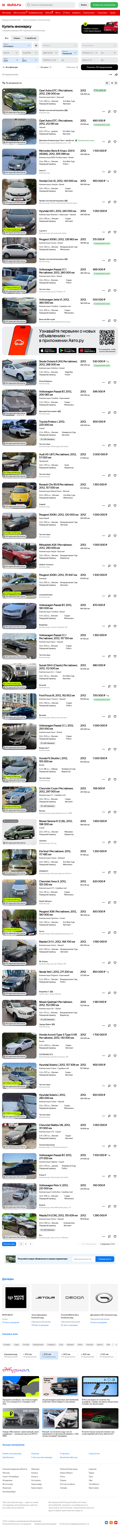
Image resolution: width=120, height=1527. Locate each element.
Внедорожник (38, 1345)
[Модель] (60, 45)
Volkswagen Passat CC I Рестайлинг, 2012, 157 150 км (56, 637)
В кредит (7, 1345)
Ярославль (94, 1488)
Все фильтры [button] (10, 67)
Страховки (102, 13)
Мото (57, 13)
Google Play (67, 350)
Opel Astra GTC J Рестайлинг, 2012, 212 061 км (56, 122)
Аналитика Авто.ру (68, 1457)
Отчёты (66, 13)
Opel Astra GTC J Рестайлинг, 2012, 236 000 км (56, 92)
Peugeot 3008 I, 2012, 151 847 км (58, 574)
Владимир (7, 1480)
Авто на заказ (20, 12)
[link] (21, 1244)
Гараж (112, 13)
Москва (6, 1473)
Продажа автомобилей (11, 20)
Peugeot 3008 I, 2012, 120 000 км (58, 514)
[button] (116, 74)
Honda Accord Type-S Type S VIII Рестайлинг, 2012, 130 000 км (58, 1036)
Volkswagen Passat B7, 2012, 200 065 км (55, 393)
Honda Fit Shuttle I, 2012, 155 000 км (53, 760)
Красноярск (37, 1488)
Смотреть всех (10, 1334)
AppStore (48, 350)
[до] (109, 53)
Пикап (80, 1345)
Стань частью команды (41, 1457)
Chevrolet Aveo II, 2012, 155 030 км (52, 883)
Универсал (51, 1345)
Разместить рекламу (12, 1453)
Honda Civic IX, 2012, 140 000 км (58, 180)
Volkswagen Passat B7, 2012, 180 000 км (55, 607)
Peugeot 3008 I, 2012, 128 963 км (58, 239)
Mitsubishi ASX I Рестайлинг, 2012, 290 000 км (55, 546)
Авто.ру (14, 5)
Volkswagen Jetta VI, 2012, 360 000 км (54, 301)
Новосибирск (66, 1473)
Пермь (63, 1480)
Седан (16, 1345)
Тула (91, 1476)
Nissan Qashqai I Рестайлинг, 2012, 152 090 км (56, 1003)
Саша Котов (94, 1453)
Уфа (90, 1480)
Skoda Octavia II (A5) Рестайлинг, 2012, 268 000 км (58, 363)
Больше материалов (13, 1444)
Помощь (35, 1453)
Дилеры (8, 1279)
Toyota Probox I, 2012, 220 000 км (52, 423)
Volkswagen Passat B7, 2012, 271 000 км (55, 1157)
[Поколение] (99, 45)
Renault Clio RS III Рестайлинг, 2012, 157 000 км (56, 486)
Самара (63, 1488)
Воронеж (7, 1488)
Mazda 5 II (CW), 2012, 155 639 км (58, 1215)
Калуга (34, 1476)
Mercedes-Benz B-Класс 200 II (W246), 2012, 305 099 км (56, 152)
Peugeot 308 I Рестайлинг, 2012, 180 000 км (58, 913)
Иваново (35, 1469)
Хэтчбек (26, 1345)
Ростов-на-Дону (67, 1484)
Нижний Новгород (68, 1469)
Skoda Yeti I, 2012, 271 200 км (56, 971)
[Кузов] (11, 53)
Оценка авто (89, 13)
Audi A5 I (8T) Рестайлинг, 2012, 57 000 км (57, 456)
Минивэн (70, 1345)
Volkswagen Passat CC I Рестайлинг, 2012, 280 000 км (56, 271)
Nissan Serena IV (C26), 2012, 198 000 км (56, 823)
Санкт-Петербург (11, 1476)
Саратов (92, 1469)
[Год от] (11, 60)
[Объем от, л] (90, 53)
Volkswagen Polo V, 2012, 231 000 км (53, 1187)
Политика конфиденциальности (74, 1524)
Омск (62, 1476)
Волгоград (8, 1484)
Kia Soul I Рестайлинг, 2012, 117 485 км (55, 853)
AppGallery (87, 350)
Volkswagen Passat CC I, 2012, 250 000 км (56, 727)
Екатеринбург (9, 1492)
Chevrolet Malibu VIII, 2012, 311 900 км (54, 1126)
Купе (61, 1345)
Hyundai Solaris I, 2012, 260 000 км (52, 1096)
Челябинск (94, 1484)
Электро (49, 13)
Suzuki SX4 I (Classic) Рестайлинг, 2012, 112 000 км (58, 667)
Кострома (36, 1480)
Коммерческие (36, 13)
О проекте (64, 1453)
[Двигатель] (50, 53)
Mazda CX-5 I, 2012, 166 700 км (57, 941)
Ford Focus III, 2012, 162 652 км (57, 695)
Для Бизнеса (8, 1457)
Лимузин (89, 1345)
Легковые (6, 13)
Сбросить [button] (72, 67)
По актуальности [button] (12, 83)
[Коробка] (30, 53)
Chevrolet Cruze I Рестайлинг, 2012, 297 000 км (56, 790)
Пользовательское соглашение (17, 1524)
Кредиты (76, 13)
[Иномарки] (17, 45)
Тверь (91, 1473)
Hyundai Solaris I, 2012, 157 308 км (59, 1064)
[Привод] (69, 53)
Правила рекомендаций (45, 1524)
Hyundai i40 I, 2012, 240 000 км (57, 211)
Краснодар (36, 1484)
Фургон (100, 1345)
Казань (34, 1473)
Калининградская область (15, 1469)
